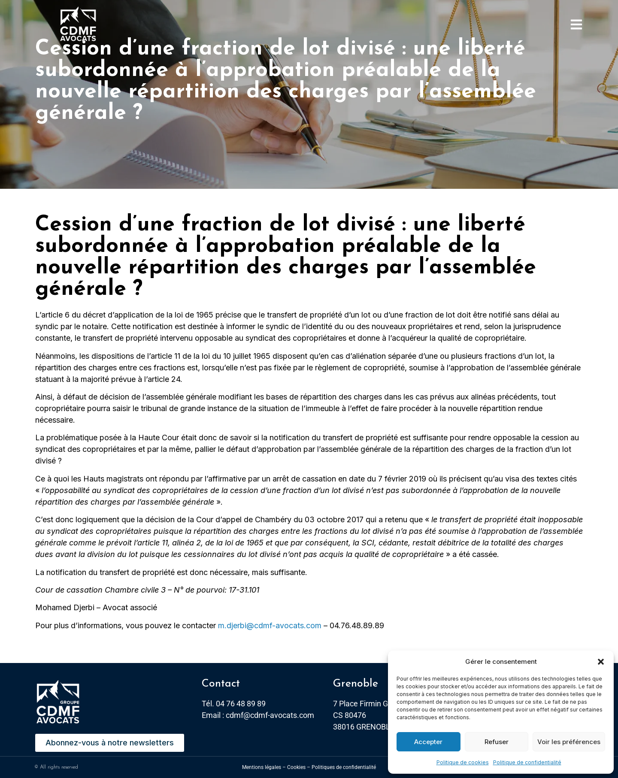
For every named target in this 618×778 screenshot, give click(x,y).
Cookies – (298, 767)
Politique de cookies (462, 762)
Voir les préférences (568, 742)
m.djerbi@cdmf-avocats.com (269, 625)
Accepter (428, 742)
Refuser (497, 742)
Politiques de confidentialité (344, 767)
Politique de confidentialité (527, 762)
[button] (601, 661)
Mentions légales (261, 767)
